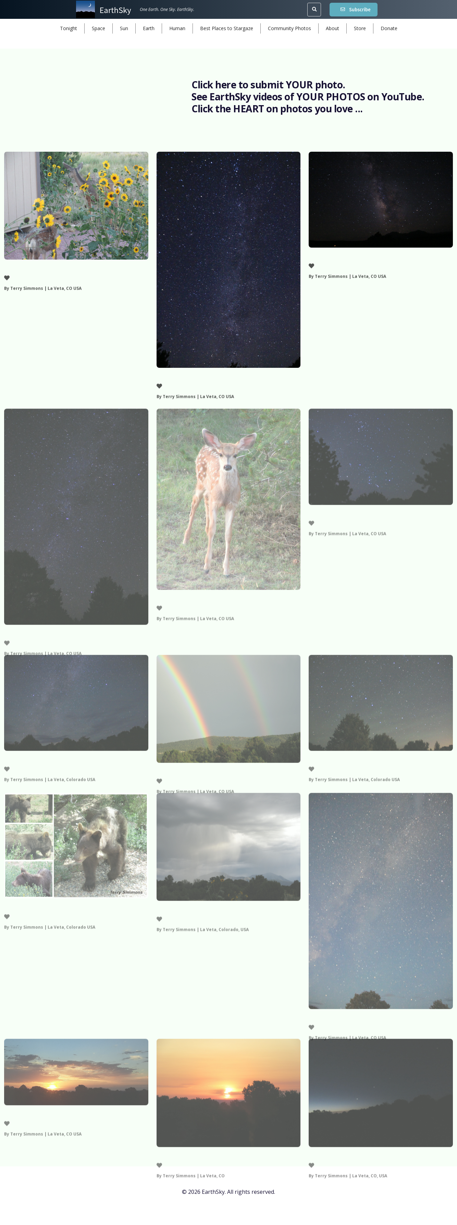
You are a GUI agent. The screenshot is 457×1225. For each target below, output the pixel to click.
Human (177, 28)
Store (360, 28)
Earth (149, 28)
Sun (124, 28)
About (332, 28)
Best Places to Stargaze (226, 28)
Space (98, 28)
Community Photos (289, 28)
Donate (389, 28)
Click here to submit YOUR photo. (268, 84)
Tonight (68, 28)
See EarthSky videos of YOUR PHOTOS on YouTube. (308, 96)
